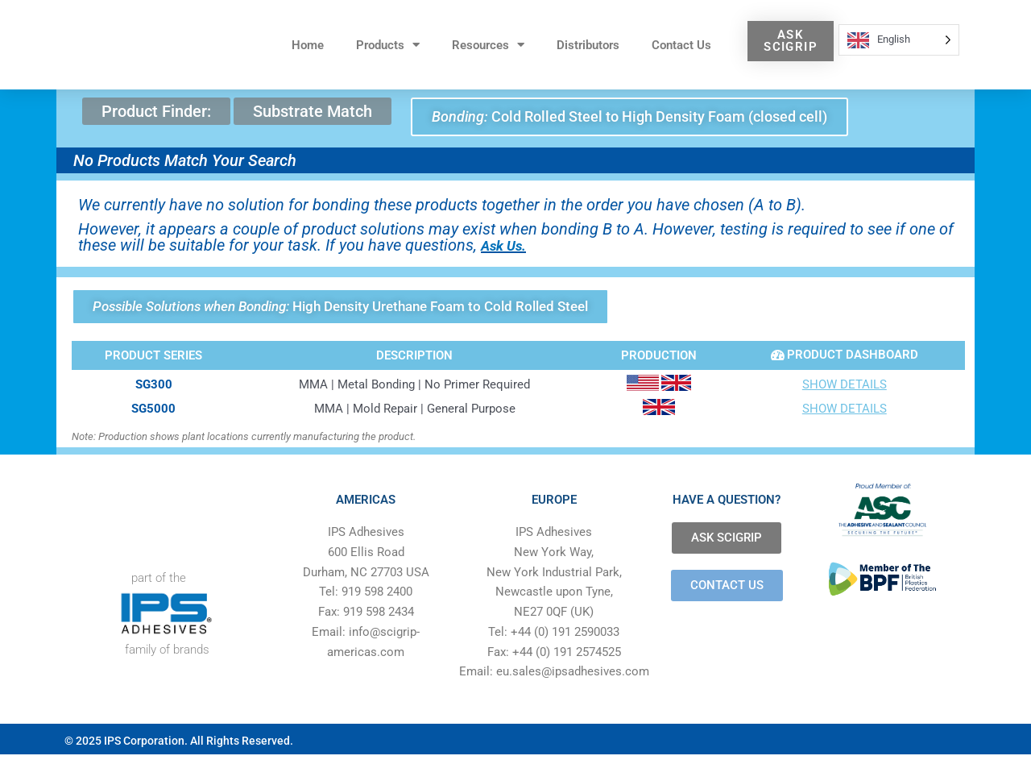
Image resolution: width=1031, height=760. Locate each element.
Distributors (588, 45)
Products (388, 45)
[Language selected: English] (898, 40)
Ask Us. (508, 246)
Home (308, 45)
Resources (488, 45)
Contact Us (681, 45)
